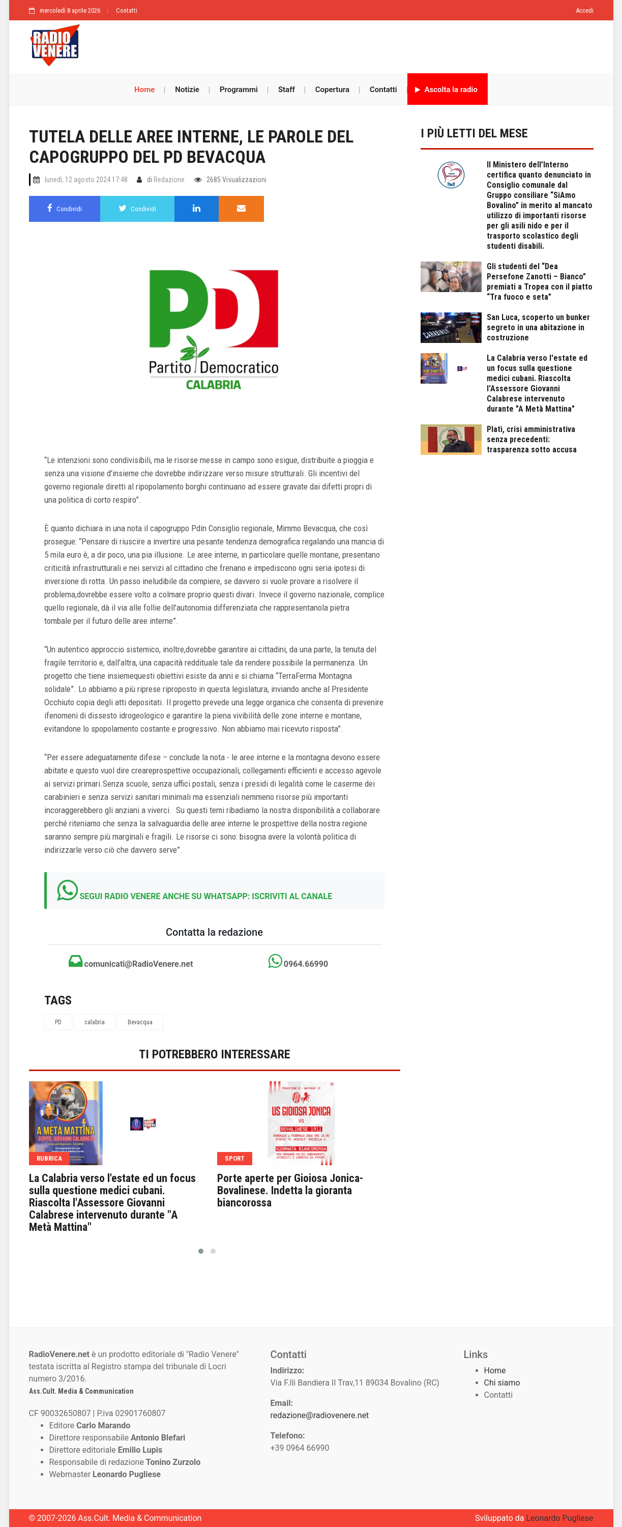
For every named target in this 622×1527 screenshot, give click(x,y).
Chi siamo (502, 1383)
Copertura (332, 89)
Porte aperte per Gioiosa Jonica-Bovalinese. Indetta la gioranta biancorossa (290, 1190)
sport (235, 1158)
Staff (286, 89)
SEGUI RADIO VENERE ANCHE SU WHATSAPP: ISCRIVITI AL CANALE (205, 896)
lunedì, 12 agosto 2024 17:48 (86, 180)
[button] (201, 1251)
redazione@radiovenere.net (320, 1415)
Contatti (126, 10)
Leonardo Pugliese (559, 1518)
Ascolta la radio (446, 89)
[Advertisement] (341, 44)
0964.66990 (298, 961)
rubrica (49, 1158)
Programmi (239, 89)
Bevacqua (140, 1022)
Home (144, 89)
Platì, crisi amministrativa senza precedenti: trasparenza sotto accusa (532, 439)
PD (58, 1022)
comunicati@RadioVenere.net (131, 961)
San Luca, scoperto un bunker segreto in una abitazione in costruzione (538, 327)
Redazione (169, 180)
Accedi (585, 10)
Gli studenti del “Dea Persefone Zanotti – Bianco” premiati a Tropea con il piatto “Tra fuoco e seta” (540, 282)
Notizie (187, 89)
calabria (94, 1022)
